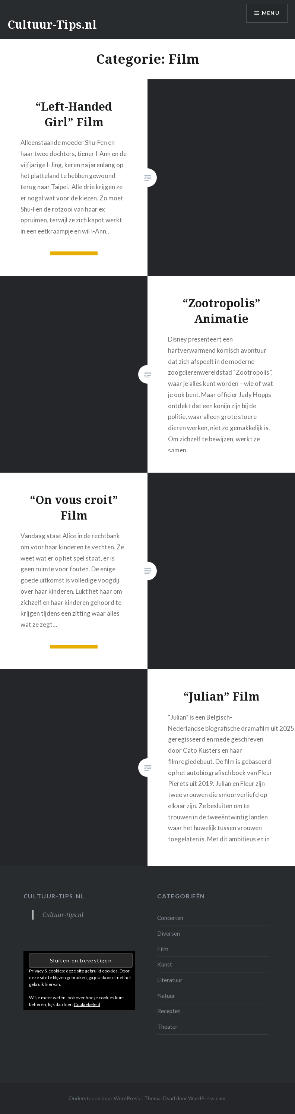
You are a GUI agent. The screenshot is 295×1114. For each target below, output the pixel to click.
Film (162, 948)
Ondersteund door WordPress (104, 1098)
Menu (270, 13)
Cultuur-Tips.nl (52, 24)
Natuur (166, 995)
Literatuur (170, 980)
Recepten (169, 1010)
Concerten (170, 917)
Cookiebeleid (87, 1004)
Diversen (168, 933)
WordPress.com (206, 1098)
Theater (167, 1026)
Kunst (164, 964)
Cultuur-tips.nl (54, 895)
